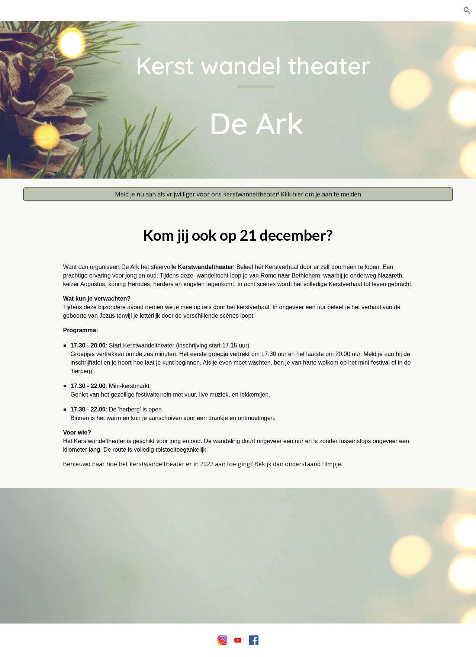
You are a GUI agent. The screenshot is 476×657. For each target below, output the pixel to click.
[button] (467, 10)
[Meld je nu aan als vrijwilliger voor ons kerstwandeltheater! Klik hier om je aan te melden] (238, 194)
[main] (256, 99)
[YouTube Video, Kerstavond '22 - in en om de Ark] (238, 555)
